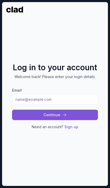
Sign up (71, 127)
